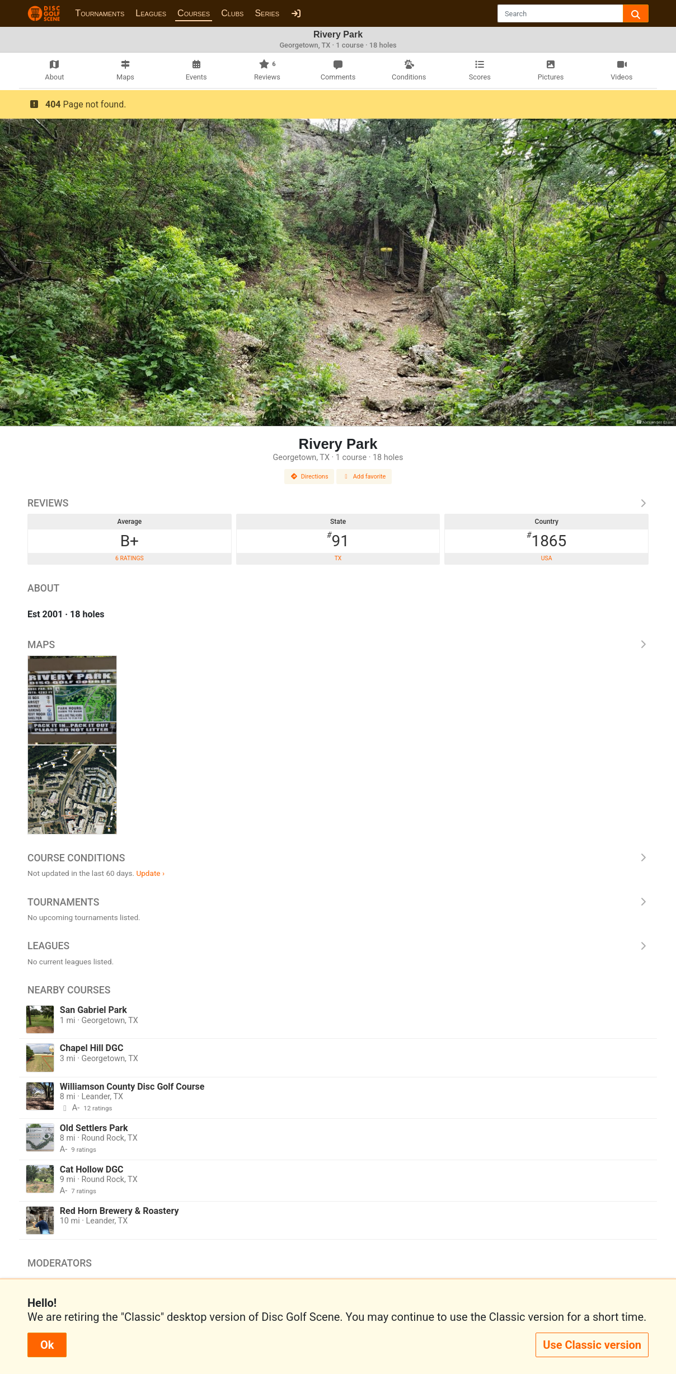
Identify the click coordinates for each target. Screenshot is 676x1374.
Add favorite (364, 476)
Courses (193, 13)
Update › (150, 873)
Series (267, 13)
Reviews (338, 503)
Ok (47, 1345)
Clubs (232, 13)
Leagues (150, 13)
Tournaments (99, 13)
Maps (338, 644)
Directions (309, 476)
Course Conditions (338, 858)
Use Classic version (592, 1345)
